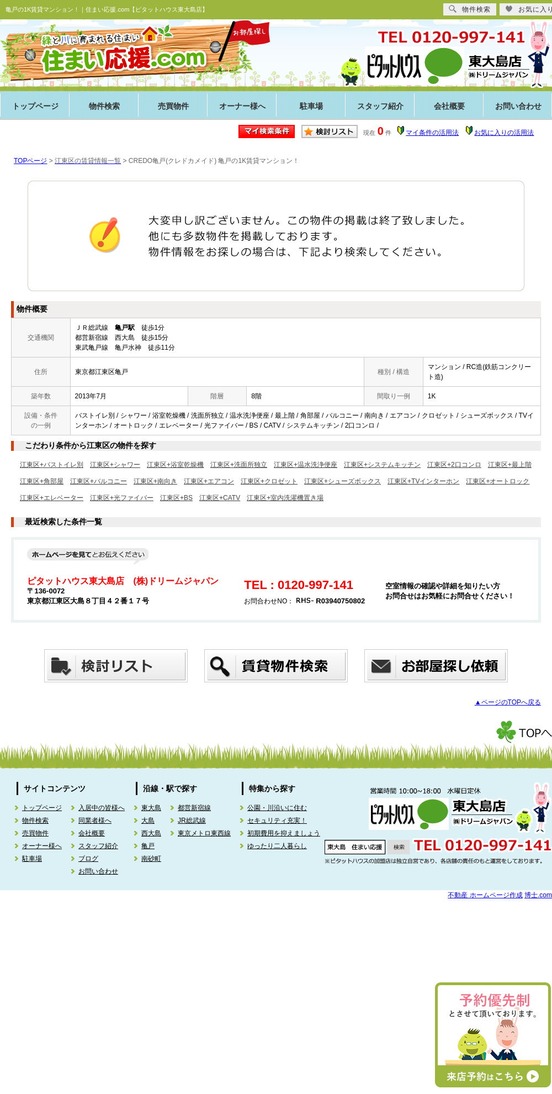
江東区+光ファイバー (121, 498)
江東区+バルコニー (98, 481)
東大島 (151, 808)
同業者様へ (95, 820)
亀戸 (148, 846)
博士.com (538, 895)
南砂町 (151, 858)
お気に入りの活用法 (504, 132)
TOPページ (30, 161)
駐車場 (311, 106)
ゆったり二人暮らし (277, 846)
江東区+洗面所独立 (238, 465)
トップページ (35, 106)
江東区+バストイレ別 (51, 465)
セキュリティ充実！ (277, 820)
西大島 (151, 833)
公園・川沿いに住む (277, 808)
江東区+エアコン (209, 481)
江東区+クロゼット (269, 481)
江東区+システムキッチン (382, 465)
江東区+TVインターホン (423, 481)
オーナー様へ (242, 106)
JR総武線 (192, 820)
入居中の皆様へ (101, 808)
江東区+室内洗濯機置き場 (285, 498)
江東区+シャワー (115, 465)
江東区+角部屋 (41, 481)
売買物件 (173, 106)
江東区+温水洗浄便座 (305, 465)
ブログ (88, 858)
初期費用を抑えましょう (283, 833)
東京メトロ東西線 (204, 833)
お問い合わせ (98, 871)
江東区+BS (176, 498)
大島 (148, 820)
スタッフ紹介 (380, 106)
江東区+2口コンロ (454, 465)
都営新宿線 (194, 808)
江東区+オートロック (497, 481)
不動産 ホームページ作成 (485, 895)
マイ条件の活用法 (432, 132)
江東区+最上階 (510, 465)
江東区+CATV (219, 498)
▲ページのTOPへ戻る (508, 702)
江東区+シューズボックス (342, 481)
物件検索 (104, 106)
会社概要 (449, 106)
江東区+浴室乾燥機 (175, 465)
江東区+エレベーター (51, 498)
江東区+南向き (155, 481)
